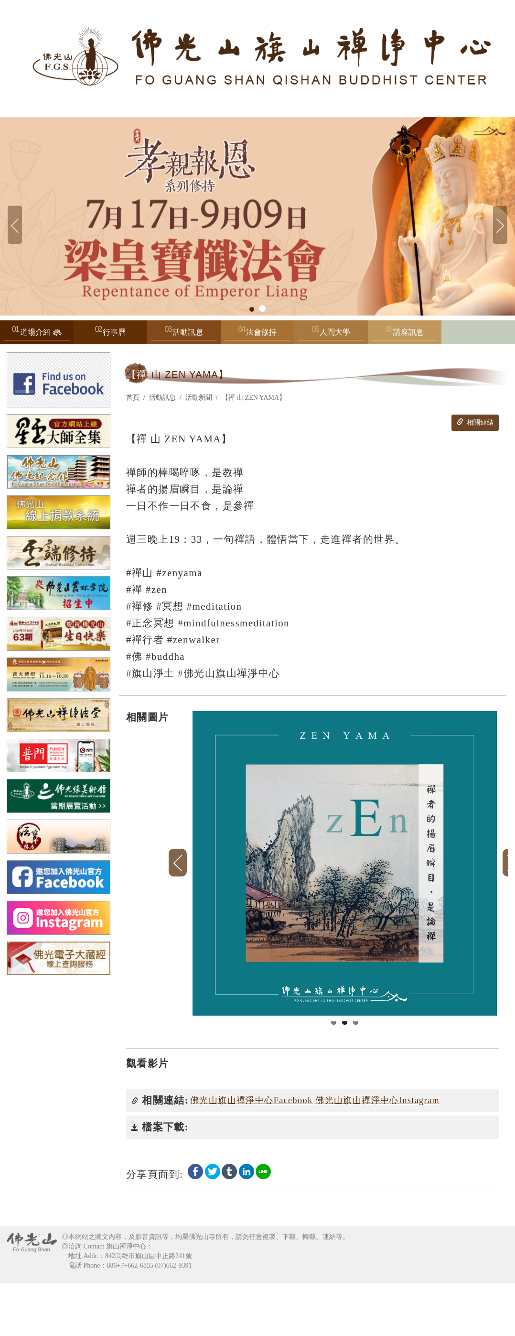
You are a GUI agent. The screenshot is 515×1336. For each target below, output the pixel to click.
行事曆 (114, 332)
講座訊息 (405, 334)
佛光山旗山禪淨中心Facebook (251, 1153)
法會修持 (258, 334)
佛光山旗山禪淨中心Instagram (377, 1153)
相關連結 (475, 422)
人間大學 (331, 334)
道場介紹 (37, 334)
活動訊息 (184, 334)
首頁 (132, 397)
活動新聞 (198, 397)
